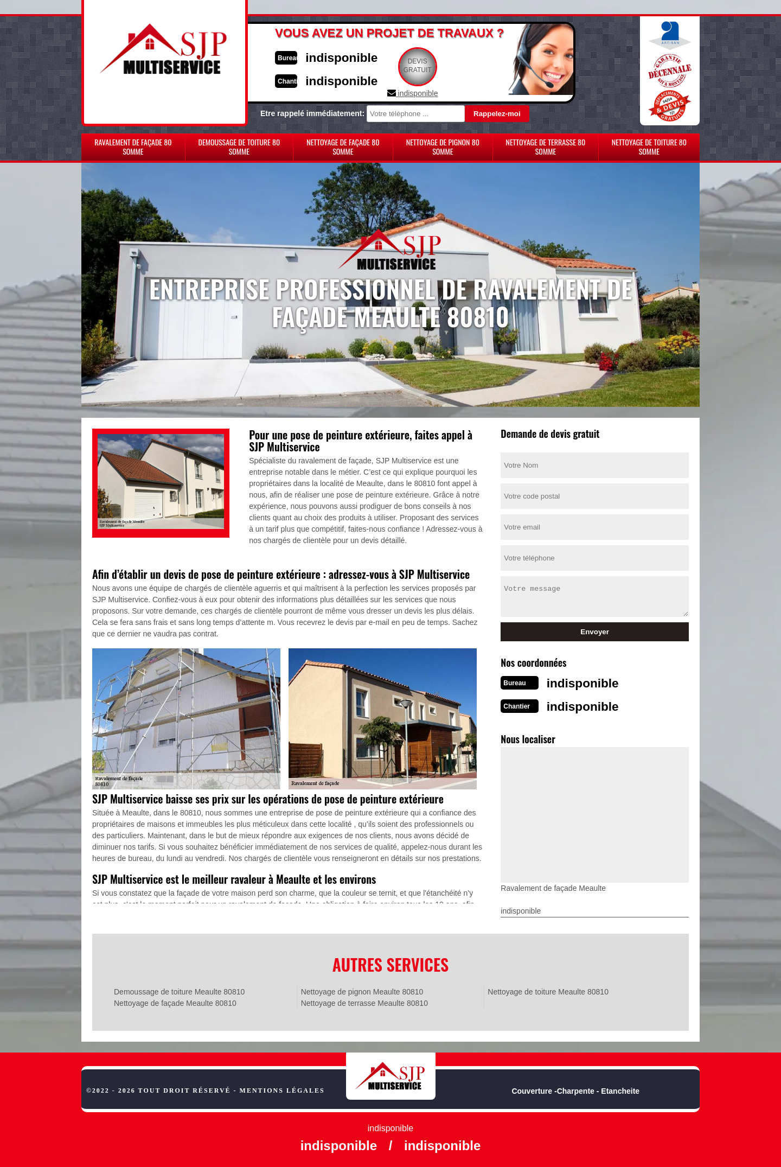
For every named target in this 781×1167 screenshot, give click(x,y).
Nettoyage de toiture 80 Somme (649, 146)
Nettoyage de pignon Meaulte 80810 (362, 988)
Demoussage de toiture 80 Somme (239, 146)
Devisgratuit (441, 66)
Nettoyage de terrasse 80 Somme (545, 146)
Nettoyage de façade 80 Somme (342, 146)
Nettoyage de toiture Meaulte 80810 (548, 988)
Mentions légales (282, 1087)
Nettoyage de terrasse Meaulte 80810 (364, 1000)
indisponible (358, 56)
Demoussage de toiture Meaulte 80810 (179, 988)
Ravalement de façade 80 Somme (132, 146)
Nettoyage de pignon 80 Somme (442, 146)
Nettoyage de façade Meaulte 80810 (175, 1000)
